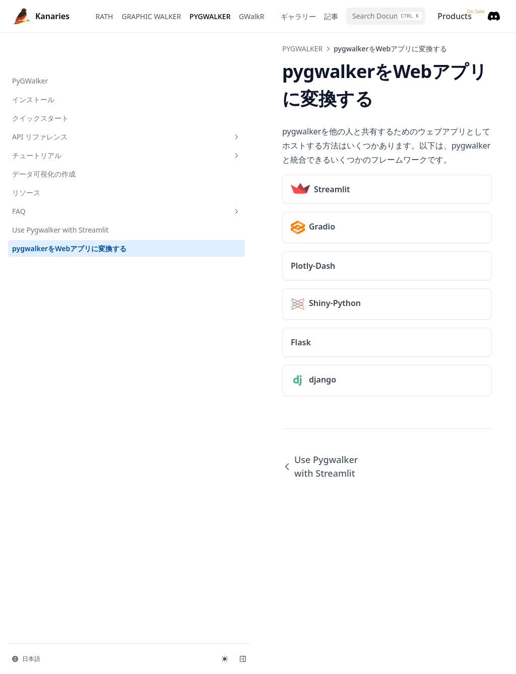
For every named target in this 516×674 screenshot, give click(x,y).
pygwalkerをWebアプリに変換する (58, 221)
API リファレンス (62, 104)
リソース (26, 160)
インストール (33, 67)
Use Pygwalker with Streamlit (60, 197)
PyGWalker (30, 48)
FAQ (62, 179)
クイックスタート (40, 86)
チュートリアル (62, 123)
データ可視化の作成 (44, 141)
